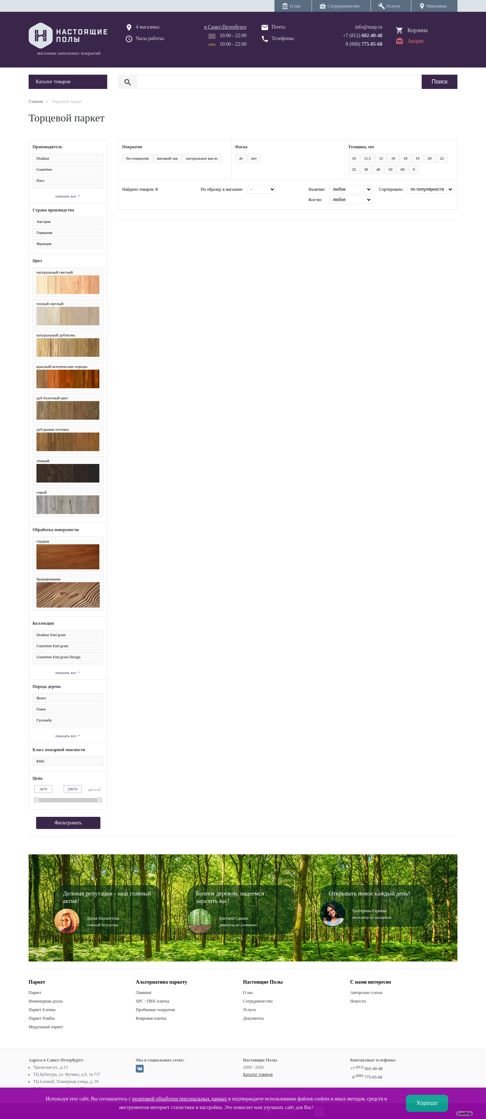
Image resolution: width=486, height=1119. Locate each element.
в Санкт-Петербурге (225, 27)
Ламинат (144, 992)
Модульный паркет (46, 1026)
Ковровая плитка (151, 1018)
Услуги (249, 1009)
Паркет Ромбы (42, 1018)
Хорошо (427, 1103)
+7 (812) (362, 35)
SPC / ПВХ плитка (152, 1001)
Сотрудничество (258, 1001)
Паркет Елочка (42, 1009)
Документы (253, 1018)
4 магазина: (148, 27)
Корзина (417, 30)
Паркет (35, 992)
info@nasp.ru (368, 27)
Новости (358, 1001)
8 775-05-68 (367, 1077)
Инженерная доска (46, 1001)
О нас (248, 992)
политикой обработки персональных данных (179, 1098)
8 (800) (364, 44)
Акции (415, 41)
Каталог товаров (258, 1074)
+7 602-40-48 (366, 1068)
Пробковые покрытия (155, 1009)
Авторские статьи (366, 992)
